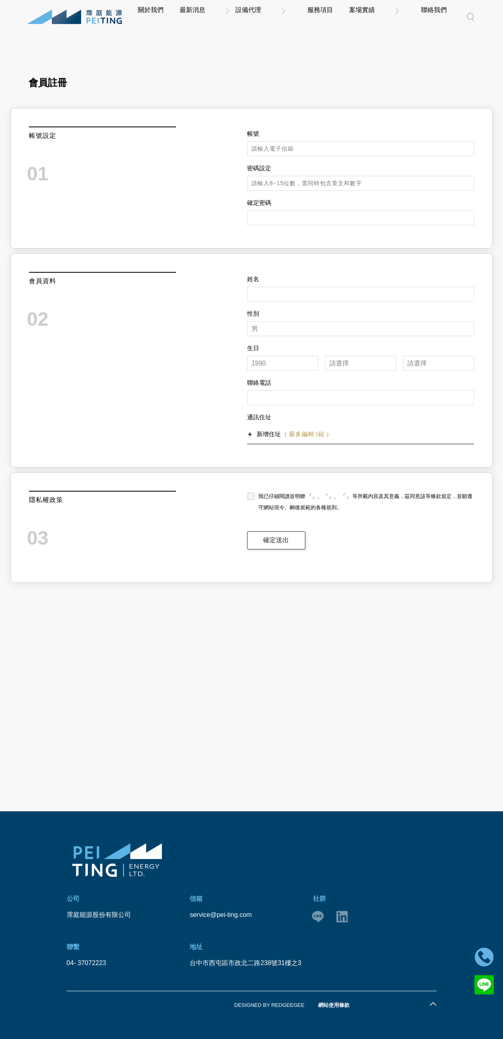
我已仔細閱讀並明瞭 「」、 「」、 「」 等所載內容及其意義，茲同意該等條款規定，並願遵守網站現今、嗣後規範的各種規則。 (365, 501)
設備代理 (309, 16)
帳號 (253, 134)
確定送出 (276, 540)
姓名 (253, 279)
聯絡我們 (445, 16)
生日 (253, 348)
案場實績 (395, 16)
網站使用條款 (334, 1005)
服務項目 (359, 16)
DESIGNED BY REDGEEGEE (269, 1005)
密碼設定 (259, 168)
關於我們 (224, 16)
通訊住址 (259, 417)
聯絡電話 (259, 383)
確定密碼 (259, 203)
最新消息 (259, 16)
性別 (253, 313)
